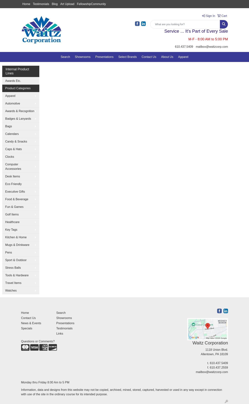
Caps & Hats (13, 149)
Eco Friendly (13, 184)
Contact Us (149, 56)
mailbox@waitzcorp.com (212, 46)
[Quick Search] (185, 24)
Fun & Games (14, 206)
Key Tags (11, 229)
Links (59, 333)
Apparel (183, 56)
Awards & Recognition (19, 111)
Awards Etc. (13, 80)
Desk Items (12, 176)
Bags (8, 126)
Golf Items (12, 214)
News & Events (31, 323)
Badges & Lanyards (18, 118)
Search (65, 56)
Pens (8, 252)
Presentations (104, 56)
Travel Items (13, 282)
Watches (11, 290)
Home (26, 4)
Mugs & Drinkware (17, 244)
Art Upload (67, 4)
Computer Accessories (13, 166)
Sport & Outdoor (16, 260)
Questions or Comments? (38, 341)
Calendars (12, 133)
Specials (26, 328)
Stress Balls (13, 267)
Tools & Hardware (17, 275)
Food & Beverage (16, 199)
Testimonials (41, 4)
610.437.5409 (184, 46)
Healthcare (12, 222)
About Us (167, 56)
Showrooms (82, 56)
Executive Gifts (15, 191)
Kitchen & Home (16, 237)
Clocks (9, 156)
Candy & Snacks (16, 141)
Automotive (12, 103)
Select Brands (127, 56)
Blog (55, 4)
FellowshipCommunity (91, 4)
